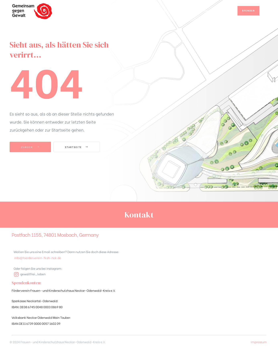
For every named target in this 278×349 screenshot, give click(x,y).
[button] (248, 10)
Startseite (76, 147)
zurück (30, 147)
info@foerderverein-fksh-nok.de (37, 257)
